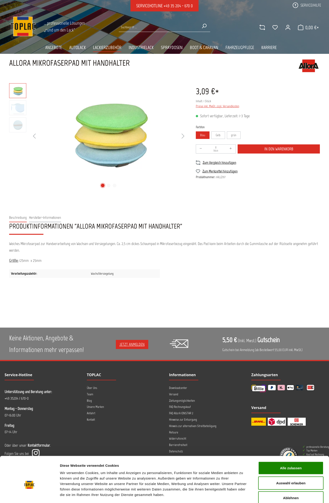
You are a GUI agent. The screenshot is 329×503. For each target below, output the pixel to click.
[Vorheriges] (34, 136)
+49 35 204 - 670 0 (178, 5)
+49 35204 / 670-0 (17, 398)
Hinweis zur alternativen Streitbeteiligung (192, 426)
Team (90, 394)
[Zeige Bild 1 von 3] (102, 185)
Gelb (218, 135)
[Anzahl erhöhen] (231, 149)
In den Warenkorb (278, 148)
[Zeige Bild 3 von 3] (114, 185)
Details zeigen (243, 494)
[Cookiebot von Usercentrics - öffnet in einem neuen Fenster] (30, 494)
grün (233, 135)
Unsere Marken (95, 407)
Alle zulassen (291, 443)
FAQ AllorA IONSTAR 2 (181, 413)
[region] (98, 136)
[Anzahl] (216, 149)
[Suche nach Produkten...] (158, 27)
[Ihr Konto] (287, 27)
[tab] (18, 217)
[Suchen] (204, 26)
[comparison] (262, 27)
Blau (202, 135)
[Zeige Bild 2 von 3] (108, 185)
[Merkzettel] (274, 27)
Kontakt (91, 420)
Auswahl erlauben (290, 458)
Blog (89, 401)
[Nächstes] (183, 136)
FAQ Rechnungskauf (180, 407)
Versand (173, 394)
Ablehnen (291, 473)
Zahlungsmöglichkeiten (182, 401)
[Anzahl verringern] (201, 149)
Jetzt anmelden (132, 344)
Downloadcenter (178, 388)
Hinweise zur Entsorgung (183, 420)
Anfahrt (91, 413)
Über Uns (92, 388)
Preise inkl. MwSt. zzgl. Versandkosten (217, 106)
